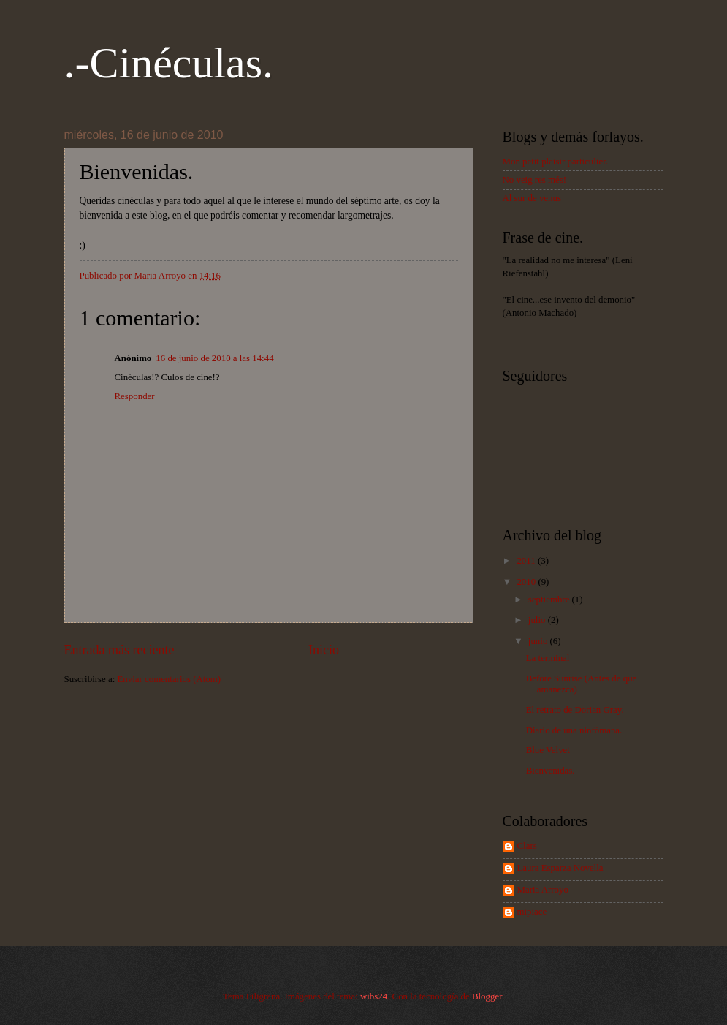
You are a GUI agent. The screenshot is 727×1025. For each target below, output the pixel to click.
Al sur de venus (532, 198)
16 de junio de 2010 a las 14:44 (214, 358)
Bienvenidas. (550, 770)
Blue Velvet (548, 750)
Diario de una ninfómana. (574, 730)
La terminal (548, 658)
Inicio (323, 650)
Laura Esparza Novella (560, 868)
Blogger (487, 996)
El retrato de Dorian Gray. (575, 710)
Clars (527, 846)
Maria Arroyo (542, 890)
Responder (135, 396)
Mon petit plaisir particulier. (555, 161)
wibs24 (373, 996)
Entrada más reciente (119, 650)
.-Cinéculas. (169, 63)
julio (538, 620)
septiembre (550, 599)
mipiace (532, 912)
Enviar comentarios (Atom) (169, 679)
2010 (527, 582)
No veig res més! (535, 180)
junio (539, 641)
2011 (527, 561)
